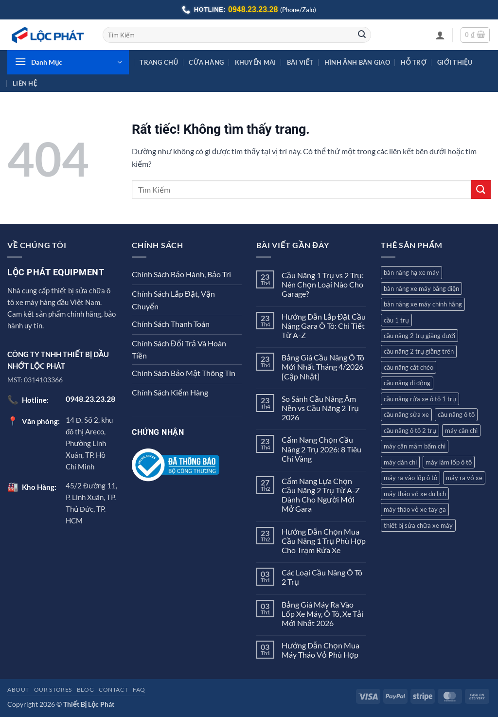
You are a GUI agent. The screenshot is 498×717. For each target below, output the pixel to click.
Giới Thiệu (454, 62)
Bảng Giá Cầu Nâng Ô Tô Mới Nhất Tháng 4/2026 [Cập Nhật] (323, 366)
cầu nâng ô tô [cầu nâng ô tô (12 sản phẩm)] (456, 414)
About (18, 689)
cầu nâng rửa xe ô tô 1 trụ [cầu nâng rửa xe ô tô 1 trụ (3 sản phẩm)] (420, 399)
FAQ (139, 689)
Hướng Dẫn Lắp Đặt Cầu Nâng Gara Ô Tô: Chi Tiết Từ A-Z (324, 326)
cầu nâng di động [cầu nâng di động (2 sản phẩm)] (407, 383)
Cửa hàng (206, 62)
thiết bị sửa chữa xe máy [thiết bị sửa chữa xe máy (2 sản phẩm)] (418, 525)
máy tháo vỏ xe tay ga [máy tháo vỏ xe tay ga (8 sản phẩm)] (415, 509)
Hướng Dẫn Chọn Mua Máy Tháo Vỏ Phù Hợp (320, 650)
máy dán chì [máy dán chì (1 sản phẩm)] (400, 462)
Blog (85, 689)
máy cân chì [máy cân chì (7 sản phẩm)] (461, 430)
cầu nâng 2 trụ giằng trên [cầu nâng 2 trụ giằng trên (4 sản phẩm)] (419, 351)
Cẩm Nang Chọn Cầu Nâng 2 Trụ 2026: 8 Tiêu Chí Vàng (321, 449)
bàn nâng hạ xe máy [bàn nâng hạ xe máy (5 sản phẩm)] (411, 272)
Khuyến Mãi (255, 62)
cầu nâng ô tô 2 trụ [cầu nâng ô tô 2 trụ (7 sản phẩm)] (410, 430)
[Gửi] (362, 35)
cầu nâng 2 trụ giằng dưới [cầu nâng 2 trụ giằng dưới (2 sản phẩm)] (419, 336)
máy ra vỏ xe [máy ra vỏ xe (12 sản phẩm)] (464, 478)
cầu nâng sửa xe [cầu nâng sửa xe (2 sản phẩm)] (406, 414)
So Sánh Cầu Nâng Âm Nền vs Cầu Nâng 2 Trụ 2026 (320, 408)
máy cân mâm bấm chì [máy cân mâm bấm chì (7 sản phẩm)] (414, 446)
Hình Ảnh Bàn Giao (357, 62)
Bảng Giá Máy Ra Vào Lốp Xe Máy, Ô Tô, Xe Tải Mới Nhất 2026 (322, 613)
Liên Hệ (25, 83)
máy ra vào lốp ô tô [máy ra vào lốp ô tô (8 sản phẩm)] (410, 478)
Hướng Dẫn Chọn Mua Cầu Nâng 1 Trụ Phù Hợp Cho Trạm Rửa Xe (324, 541)
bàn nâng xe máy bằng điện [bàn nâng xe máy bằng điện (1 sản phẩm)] (421, 288)
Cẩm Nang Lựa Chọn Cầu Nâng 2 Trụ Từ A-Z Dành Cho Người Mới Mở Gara (321, 495)
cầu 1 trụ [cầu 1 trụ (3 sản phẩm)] (396, 320)
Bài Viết (300, 62)
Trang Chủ (159, 62)
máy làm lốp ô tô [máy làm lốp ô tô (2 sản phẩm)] (449, 462)
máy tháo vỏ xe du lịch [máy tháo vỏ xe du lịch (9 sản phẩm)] (415, 494)
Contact (113, 689)
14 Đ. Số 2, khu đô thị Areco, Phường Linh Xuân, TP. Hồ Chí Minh (89, 443)
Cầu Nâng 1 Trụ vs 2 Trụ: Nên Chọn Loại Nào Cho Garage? (323, 284)
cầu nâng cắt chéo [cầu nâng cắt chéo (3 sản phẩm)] (408, 367)
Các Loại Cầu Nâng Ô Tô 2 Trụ (322, 577)
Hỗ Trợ (414, 62)
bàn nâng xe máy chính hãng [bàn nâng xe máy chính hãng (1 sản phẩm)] (423, 304)
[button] (440, 35)
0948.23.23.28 (253, 9)
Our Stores (53, 689)
